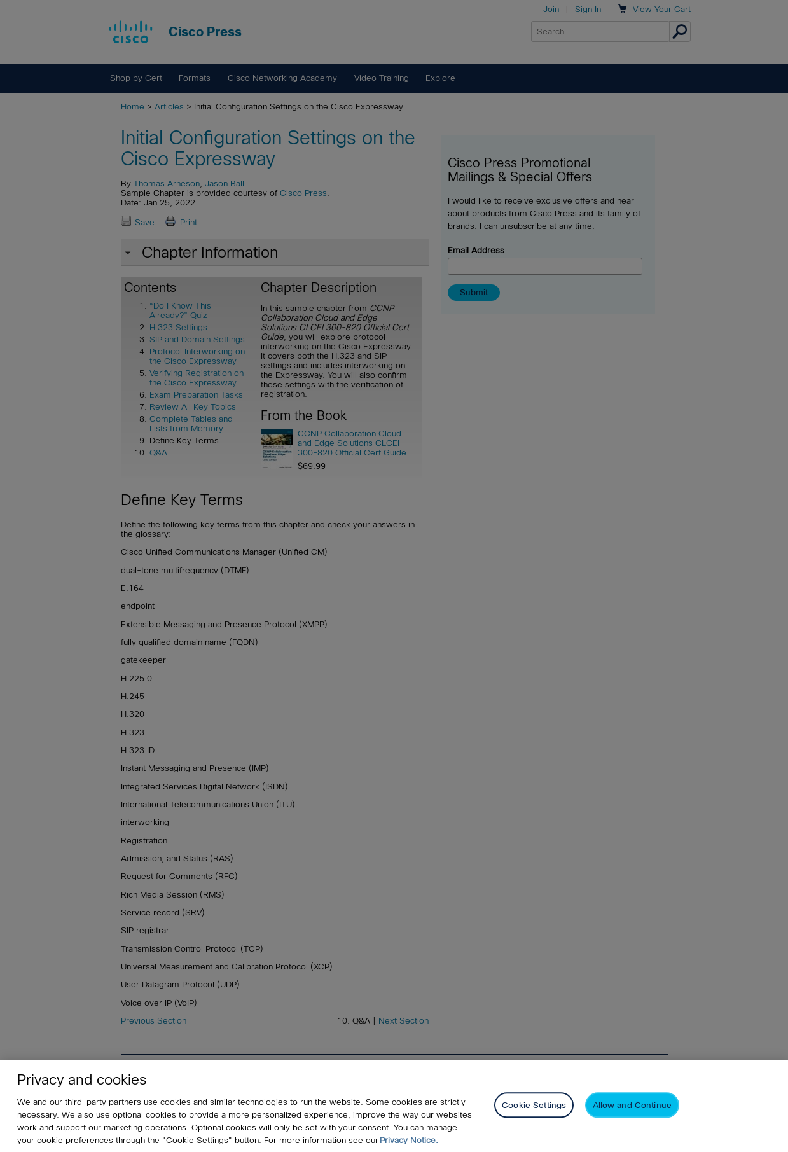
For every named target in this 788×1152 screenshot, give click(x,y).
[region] (394, 1106)
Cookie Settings (534, 1105)
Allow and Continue (632, 1105)
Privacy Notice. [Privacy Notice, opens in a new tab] (409, 1140)
